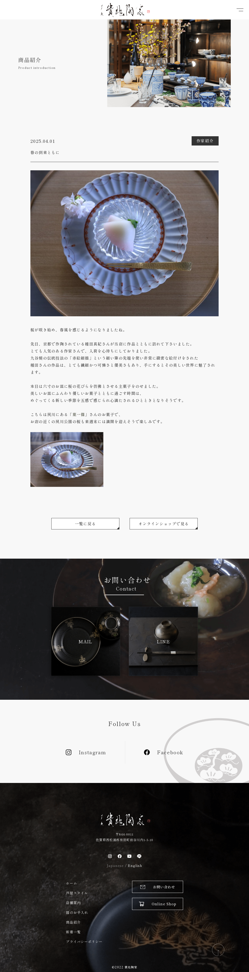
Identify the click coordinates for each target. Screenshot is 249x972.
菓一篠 (78, 414)
